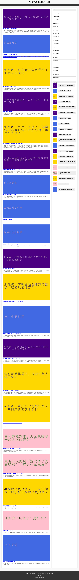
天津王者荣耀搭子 (56, 74)
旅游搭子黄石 (56, 50)
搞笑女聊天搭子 (56, 60)
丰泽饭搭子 (55, 70)
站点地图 (39, 575)
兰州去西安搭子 (56, 13)
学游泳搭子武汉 (56, 53)
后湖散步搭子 (56, 57)
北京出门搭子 (56, 26)
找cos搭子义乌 (56, 33)
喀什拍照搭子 (56, 47)
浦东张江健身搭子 (56, 16)
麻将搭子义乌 (56, 23)
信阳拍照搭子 (56, 77)
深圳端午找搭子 (56, 67)
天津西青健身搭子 (56, 30)
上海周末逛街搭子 (56, 43)
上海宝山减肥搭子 (56, 40)
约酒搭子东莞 (56, 36)
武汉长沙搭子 (56, 19)
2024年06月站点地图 (39, 577)
